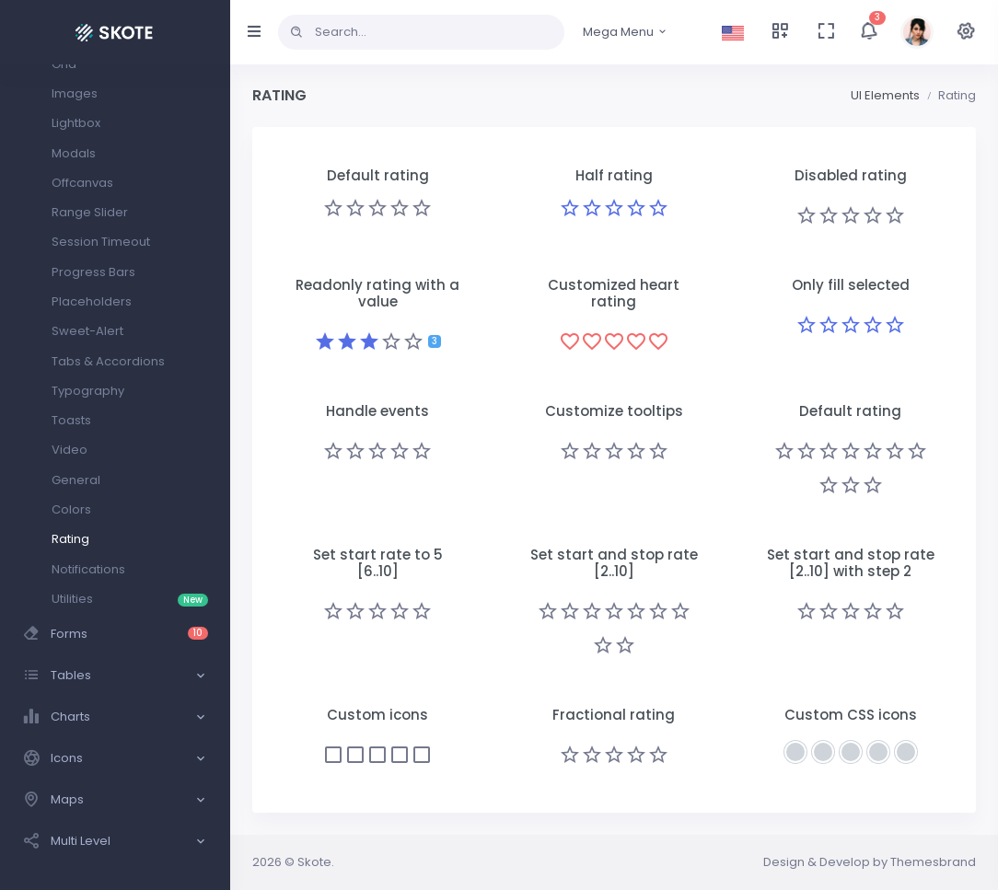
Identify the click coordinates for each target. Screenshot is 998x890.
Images (75, 93)
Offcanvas (82, 182)
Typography (88, 390)
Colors (71, 509)
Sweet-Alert (87, 331)
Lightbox (76, 123)
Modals (74, 153)
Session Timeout (101, 241)
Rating (70, 539)
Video (69, 449)
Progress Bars (93, 272)
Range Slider (90, 212)
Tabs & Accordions (108, 361)
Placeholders (92, 301)
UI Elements (885, 95)
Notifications (88, 569)
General (76, 480)
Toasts (71, 420)
